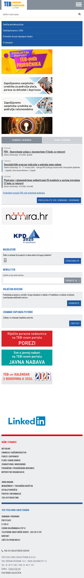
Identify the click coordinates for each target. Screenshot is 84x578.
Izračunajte (73, 261)
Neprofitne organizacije (12, 471)
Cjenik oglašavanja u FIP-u (13, 528)
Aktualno (5, 448)
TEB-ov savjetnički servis (15, 550)
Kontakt (5, 535)
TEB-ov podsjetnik (10, 497)
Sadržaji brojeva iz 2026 (13, 30)
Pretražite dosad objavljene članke (18, 36)
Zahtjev (75, 323)
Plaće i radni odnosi (10, 460)
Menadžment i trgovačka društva (17, 485)
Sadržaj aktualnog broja (13, 24)
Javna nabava (7, 481)
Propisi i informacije (11, 493)
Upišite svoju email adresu (13, 275)
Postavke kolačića (11, 573)
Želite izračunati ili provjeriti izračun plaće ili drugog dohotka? (27, 255)
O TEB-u (4, 524)
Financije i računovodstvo (13, 452)
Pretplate (6, 520)
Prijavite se (71, 280)
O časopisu (8, 42)
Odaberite (74, 303)
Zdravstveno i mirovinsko (13, 464)
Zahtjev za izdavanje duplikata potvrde (18, 317)
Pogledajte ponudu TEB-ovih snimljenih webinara (24, 193)
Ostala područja (9, 489)
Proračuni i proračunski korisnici (17, 468)
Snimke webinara (62, 139)
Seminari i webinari (21, 139)
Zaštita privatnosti (10, 539)
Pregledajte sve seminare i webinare (59, 200)
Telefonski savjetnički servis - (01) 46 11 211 (21, 531)
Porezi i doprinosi (10, 456)
